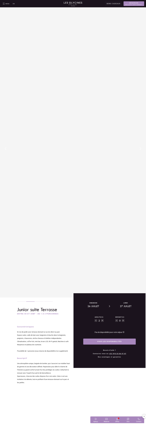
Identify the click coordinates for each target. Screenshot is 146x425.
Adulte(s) (102, 317)
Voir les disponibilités (109, 341)
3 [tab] (39, 301)
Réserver (133, 3)
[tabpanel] (73, 149)
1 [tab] (21, 301)
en (14, 3)
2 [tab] (30, 301)
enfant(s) (117, 317)
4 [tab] (48, 301)
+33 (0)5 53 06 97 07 (117, 353)
